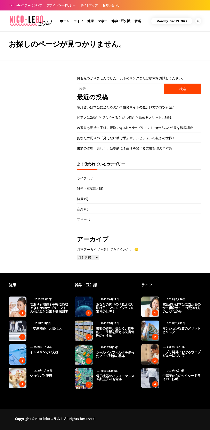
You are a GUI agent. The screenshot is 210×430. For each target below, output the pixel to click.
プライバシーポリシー (61, 5)
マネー (102, 21)
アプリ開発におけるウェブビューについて (181, 354)
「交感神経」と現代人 (46, 328)
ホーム (65, 21)
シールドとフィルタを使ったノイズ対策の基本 (115, 354)
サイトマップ (89, 5)
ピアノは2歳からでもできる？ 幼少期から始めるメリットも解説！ (126, 117)
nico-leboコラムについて (25, 5)
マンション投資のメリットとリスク (181, 330)
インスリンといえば (44, 352)
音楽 (138, 21)
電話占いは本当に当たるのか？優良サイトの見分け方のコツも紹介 (126, 107)
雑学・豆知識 (120, 21)
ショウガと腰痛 (41, 375)
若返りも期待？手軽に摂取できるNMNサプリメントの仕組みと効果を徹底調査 (135, 127)
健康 (90, 21)
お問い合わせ (111, 5)
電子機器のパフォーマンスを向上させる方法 (115, 378)
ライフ (78, 21)
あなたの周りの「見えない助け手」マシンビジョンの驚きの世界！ (126, 138)
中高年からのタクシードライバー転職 (181, 377)
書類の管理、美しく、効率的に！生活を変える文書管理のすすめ (124, 148)
